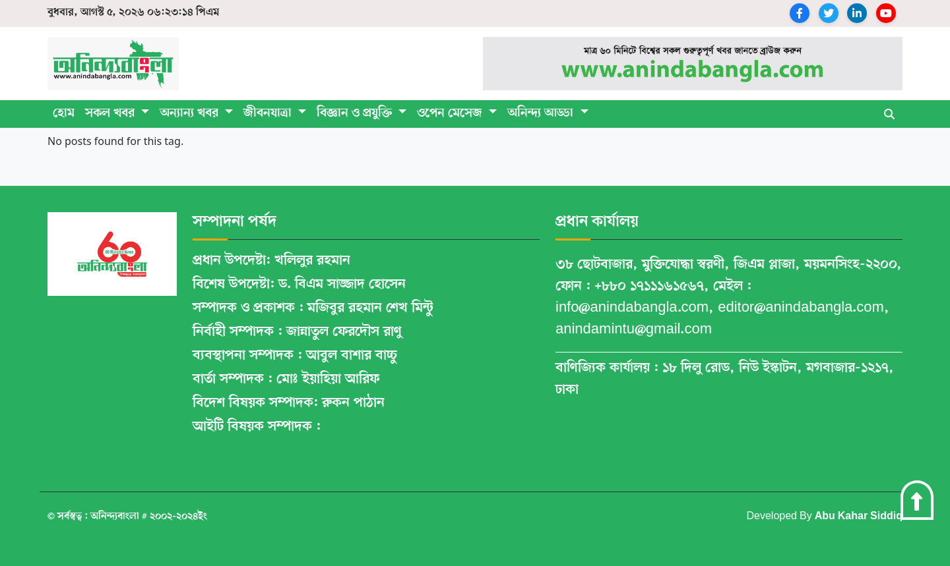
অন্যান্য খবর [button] (191, 113)
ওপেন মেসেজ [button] (451, 113)
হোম (64, 113)
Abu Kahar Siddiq (858, 517)
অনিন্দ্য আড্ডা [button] (542, 113)
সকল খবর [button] (111, 113)
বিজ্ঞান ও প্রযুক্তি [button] (356, 113)
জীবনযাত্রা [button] (269, 113)
